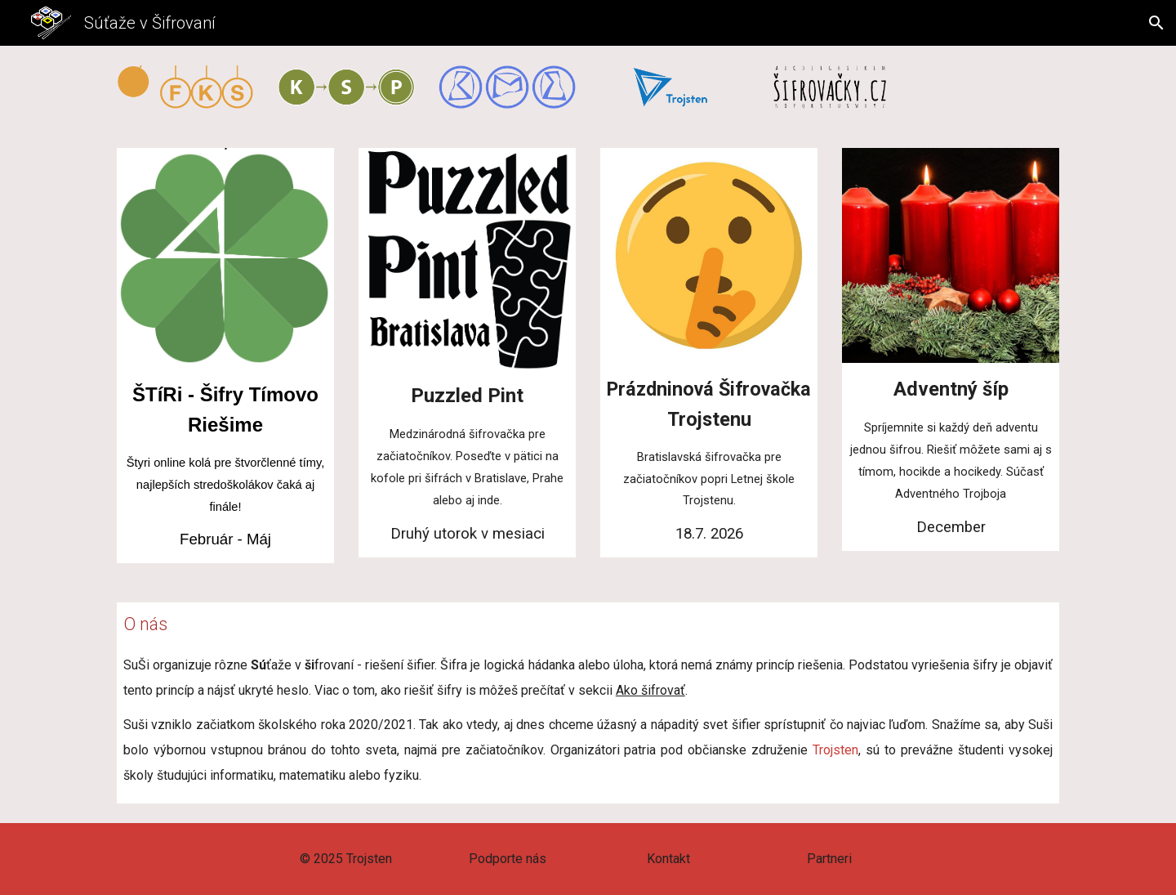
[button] (1156, 23)
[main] (225, 466)
